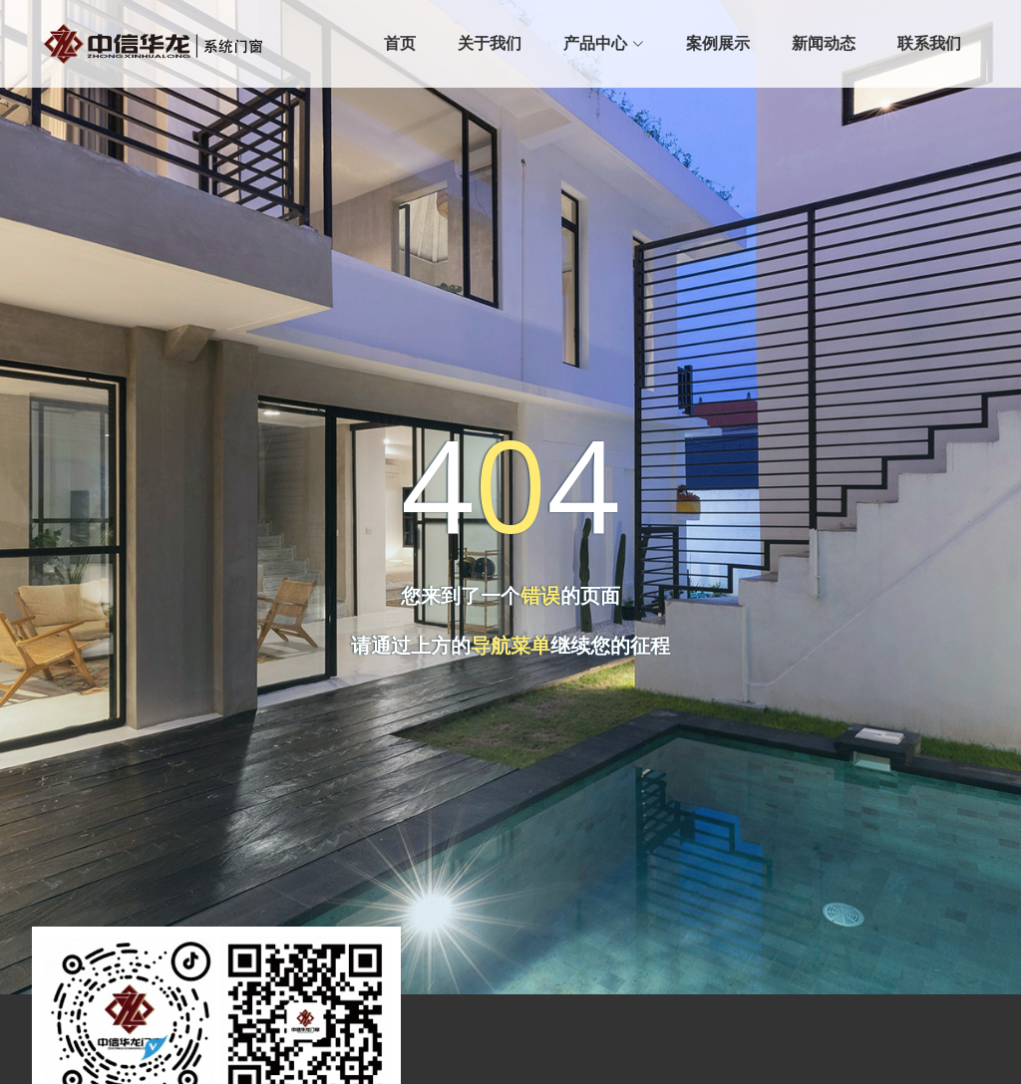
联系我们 (929, 43)
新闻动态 (823, 43)
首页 (400, 43)
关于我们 (489, 43)
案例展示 (718, 43)
